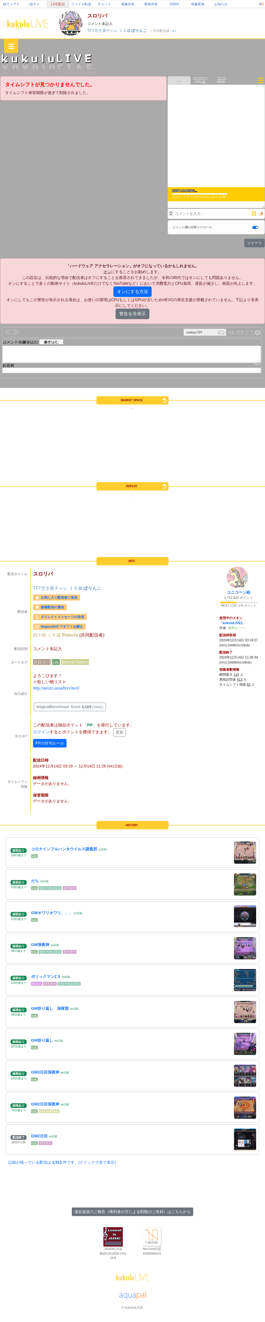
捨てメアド (11, 4)
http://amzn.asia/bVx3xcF (56, 688)
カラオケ (69, 888)
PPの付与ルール (49, 743)
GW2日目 (39, 1136)
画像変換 (197, 4)
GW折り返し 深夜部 (50, 1008)
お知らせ (221, 4)
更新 (119, 732)
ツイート (254, 243)
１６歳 (125, 30)
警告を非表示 (132, 313)
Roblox (36, 983)
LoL (55, 662)
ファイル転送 (81, 4)
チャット (104, 4)
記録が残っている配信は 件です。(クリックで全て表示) (62, 1162)
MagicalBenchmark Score (69, 707)
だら (35, 881)
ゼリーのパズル (50, 888)
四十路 (40, 635)
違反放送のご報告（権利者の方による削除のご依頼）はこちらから (132, 1211)
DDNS (174, 4)
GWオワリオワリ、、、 (52, 913)
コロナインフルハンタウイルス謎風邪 (64, 849)
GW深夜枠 (40, 944)
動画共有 (151, 4)
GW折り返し (42, 1040)
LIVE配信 (58, 4)
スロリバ (42, 662)
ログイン (41, 732)
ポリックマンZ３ (46, 976)
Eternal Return (75, 662)
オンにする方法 (132, 291)
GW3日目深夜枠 (45, 1072)
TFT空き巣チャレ (103, 30)
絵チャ (35, 4)
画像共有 (127, 4)
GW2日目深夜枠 (45, 1104)
